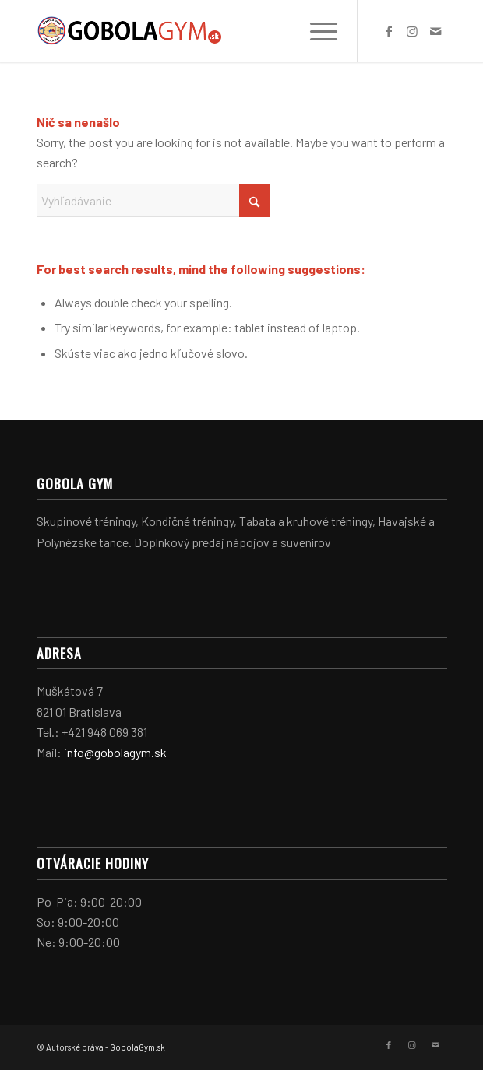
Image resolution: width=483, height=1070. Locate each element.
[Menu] (315, 31)
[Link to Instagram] (412, 31)
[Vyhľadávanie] (153, 200)
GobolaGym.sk (137, 1047)
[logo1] (201, 31)
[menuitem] (315, 31)
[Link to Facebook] (388, 31)
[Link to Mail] (435, 31)
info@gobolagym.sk (115, 752)
